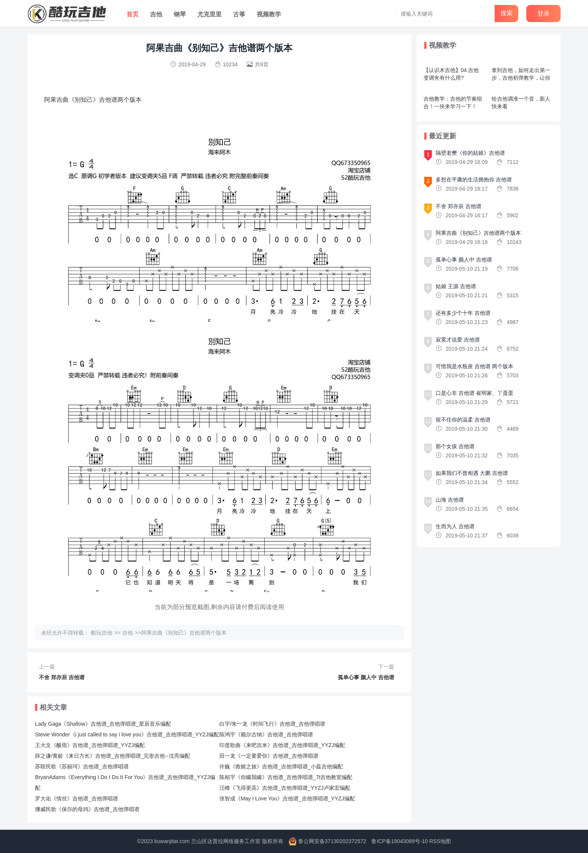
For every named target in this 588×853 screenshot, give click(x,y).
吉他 (156, 14)
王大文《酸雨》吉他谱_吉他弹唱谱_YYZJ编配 (90, 745)
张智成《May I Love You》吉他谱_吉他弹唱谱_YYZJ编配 (287, 798)
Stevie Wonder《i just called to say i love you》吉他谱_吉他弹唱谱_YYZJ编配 (127, 734)
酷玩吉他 (101, 633)
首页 (132, 14)
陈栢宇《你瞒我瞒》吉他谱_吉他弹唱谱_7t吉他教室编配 (285, 777)
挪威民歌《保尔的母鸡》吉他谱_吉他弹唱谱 (87, 809)
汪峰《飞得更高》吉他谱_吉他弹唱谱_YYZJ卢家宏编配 (284, 788)
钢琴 (180, 14)
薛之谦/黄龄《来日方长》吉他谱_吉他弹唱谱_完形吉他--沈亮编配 (112, 756)
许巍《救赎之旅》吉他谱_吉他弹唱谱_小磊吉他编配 (281, 766)
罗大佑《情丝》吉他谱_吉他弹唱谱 (76, 798)
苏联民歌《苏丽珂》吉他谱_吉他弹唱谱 (82, 766)
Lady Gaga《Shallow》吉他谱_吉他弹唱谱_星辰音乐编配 (103, 724)
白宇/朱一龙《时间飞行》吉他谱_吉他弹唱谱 (272, 724)
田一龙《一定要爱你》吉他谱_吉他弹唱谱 (268, 756)
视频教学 (269, 14)
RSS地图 (440, 841)
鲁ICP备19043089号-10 (399, 841)
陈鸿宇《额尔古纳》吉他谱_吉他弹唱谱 (266, 734)
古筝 (239, 14)
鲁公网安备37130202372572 (332, 841)
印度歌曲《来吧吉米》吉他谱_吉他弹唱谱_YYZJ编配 (282, 745)
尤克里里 (209, 14)
